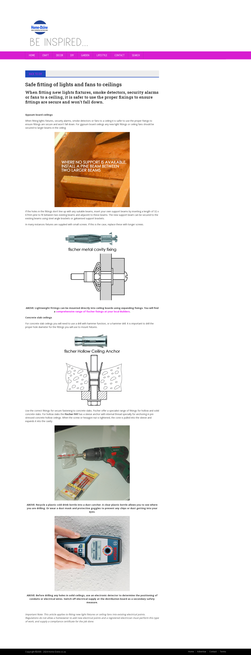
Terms (223, 651)
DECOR (59, 55)
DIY (72, 55)
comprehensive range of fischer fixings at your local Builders (93, 311)
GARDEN (85, 55)
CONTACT (120, 55)
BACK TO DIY (35, 74)
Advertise (201, 651)
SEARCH (136, 55)
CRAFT (45, 55)
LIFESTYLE (102, 55)
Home (32, 55)
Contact (213, 651)
